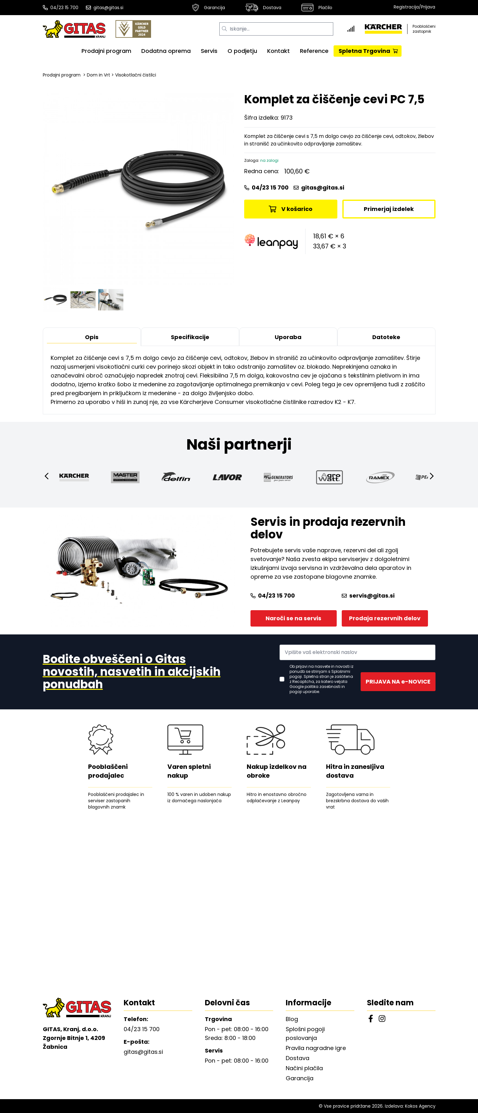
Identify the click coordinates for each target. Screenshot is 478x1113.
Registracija (406, 7)
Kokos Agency (420, 1106)
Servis (209, 51)
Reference (314, 51)
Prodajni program (106, 51)
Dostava (263, 7)
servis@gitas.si (368, 595)
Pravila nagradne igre (316, 1048)
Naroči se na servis (293, 618)
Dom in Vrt (98, 75)
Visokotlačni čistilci (135, 75)
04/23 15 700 (60, 7)
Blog (292, 1019)
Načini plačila (304, 1068)
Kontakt (278, 51)
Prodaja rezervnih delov (384, 618)
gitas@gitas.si (104, 7)
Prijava (428, 7)
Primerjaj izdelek (389, 209)
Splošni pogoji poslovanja (305, 1033)
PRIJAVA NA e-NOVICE (398, 681)
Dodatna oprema (166, 51)
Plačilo (316, 7)
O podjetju (242, 51)
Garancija (208, 7)
